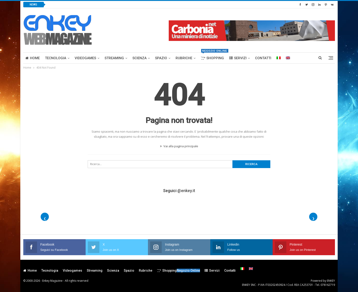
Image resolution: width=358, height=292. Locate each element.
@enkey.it (186, 190)
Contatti (263, 58)
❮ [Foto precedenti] (45, 218)
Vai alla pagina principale (179, 146)
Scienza (139, 58)
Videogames (85, 58)
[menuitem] (278, 58)
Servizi (238, 58)
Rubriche (184, 58)
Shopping (213, 56)
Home (32, 58)
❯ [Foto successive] (313, 218)
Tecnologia (55, 58)
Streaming (114, 58)
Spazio (161, 58)
